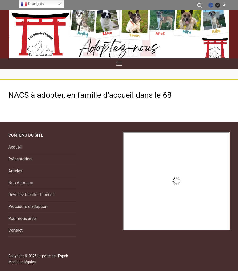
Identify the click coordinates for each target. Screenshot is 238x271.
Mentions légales (22, 262)
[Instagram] (217, 5)
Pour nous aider (22, 218)
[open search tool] (199, 5)
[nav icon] (119, 63)
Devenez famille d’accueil (31, 194)
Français (32, 4)
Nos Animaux (20, 182)
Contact (15, 230)
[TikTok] (224, 5)
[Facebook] (210, 5)
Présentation (20, 159)
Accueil (15, 147)
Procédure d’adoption (28, 206)
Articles (15, 170)
